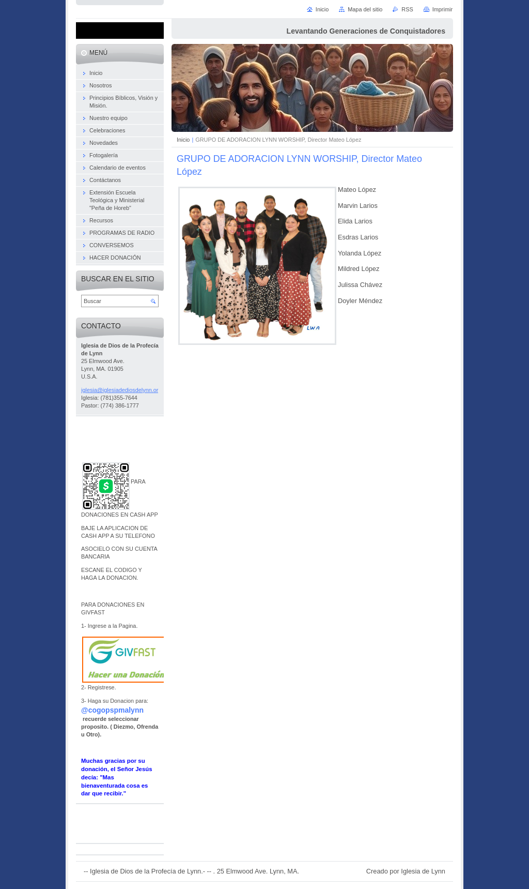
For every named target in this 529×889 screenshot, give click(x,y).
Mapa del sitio (365, 9)
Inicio (183, 140)
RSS (407, 9)
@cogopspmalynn (112, 710)
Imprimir (442, 9)
